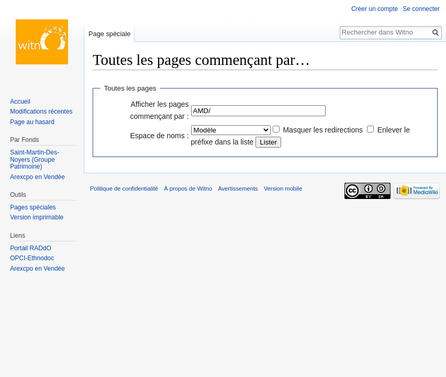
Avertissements (238, 188)
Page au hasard (32, 122)
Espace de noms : (159, 135)
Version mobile (283, 188)
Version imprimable (36, 217)
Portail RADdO (30, 248)
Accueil (20, 101)
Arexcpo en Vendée (37, 177)
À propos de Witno (188, 188)
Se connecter (421, 9)
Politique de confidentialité (124, 188)
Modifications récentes (41, 111)
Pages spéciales (32, 207)
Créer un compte (374, 9)
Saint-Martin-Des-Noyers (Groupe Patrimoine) (34, 159)
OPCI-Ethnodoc (32, 258)
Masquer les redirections (323, 130)
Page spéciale (109, 34)
